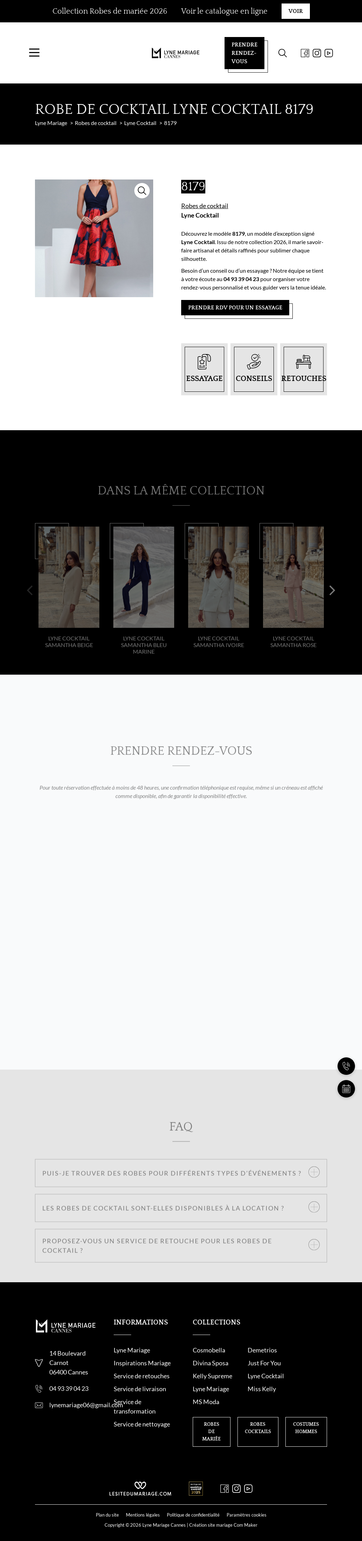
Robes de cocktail (204, 211)
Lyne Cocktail (200, 221)
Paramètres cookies (247, 1503)
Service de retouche (140, 1382)
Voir (296, 11)
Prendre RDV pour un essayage (235, 313)
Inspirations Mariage (142, 1369)
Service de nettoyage (142, 1430)
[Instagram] (311, 56)
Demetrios (254, 1356)
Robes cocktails (258, 1408)
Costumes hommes (306, 1408)
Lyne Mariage (132, 1356)
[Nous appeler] (346, 1066)
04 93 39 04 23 (68, 1394)
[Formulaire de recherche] (276, 56)
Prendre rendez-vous (238, 55)
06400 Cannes (68, 1378)
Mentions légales (143, 1503)
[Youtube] (323, 56)
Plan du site (107, 1503)
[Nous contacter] (346, 1043)
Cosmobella (209, 1356)
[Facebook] (299, 56)
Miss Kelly (254, 1382)
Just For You (209, 1369)
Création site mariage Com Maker (223, 1513)
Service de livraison (140, 1395)
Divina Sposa (304, 1356)
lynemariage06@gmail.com (86, 1411)
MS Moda (300, 1382)
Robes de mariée (211, 1412)
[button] (29, 608)
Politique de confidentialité (193, 1503)
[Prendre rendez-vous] (346, 1089)
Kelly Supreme (259, 1369)
